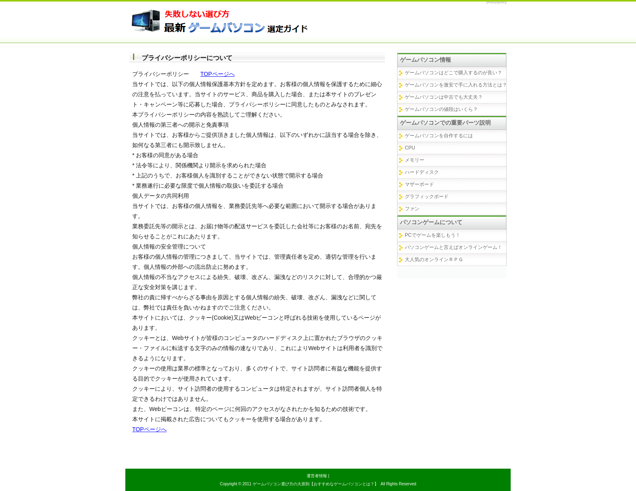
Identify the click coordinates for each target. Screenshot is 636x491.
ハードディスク (422, 172)
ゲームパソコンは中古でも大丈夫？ (444, 97)
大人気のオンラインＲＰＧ (434, 259)
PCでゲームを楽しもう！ (432, 235)
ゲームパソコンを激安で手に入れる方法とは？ (456, 85)
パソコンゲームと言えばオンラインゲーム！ (453, 247)
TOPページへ (217, 74)
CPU (410, 148)
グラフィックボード (427, 196)
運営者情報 (317, 476)
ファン (412, 209)
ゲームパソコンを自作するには (439, 135)
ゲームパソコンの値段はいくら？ (441, 109)
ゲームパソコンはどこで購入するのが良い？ (453, 73)
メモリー (414, 160)
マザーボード (419, 184)
